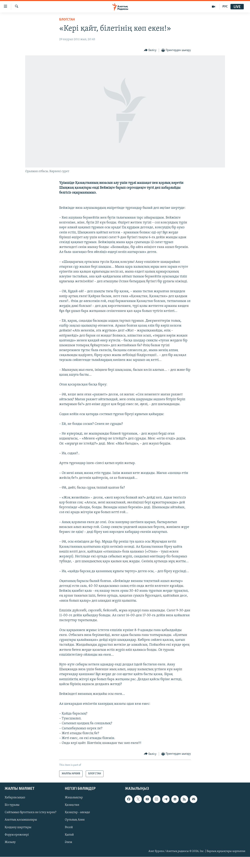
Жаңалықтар (74, 797)
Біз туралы (12, 805)
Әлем (68, 842)
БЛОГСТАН (67, 19)
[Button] (150, 50)
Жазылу (10, 842)
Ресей (69, 827)
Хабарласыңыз (15, 797)
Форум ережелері (17, 834)
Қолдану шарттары (18, 827)
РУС (225, 6)
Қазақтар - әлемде (77, 812)
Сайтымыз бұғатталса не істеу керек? (30, 812)
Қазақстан (72, 805)
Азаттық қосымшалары (21, 820)
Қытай (69, 834)
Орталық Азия (75, 820)
